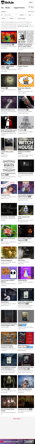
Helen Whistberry (22, 350)
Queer (11, 18)
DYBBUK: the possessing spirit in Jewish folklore (25, 45)
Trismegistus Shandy (23, 221)
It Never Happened (6, 260)
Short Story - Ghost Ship (8, 217)
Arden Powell (4, 392)
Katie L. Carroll (21, 328)
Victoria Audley (4, 327)
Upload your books (23, 26)
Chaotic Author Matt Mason (25, 307)
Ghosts (3, 88)
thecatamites (4, 48)
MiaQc (19, 243)
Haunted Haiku (5, 195)
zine (30, 15)
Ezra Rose (20, 49)
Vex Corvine (21, 412)
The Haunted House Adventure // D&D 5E (7, 346)
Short (3, 18)
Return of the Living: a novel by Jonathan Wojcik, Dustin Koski (9, 131)
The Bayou (4, 389)
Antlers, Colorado (23, 66)
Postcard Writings (6, 44)
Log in (30, 2)
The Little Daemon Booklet (25, 173)
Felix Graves (21, 263)
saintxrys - (20, 283)
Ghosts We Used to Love (8, 110)
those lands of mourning (8, 238)
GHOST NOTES (22, 280)
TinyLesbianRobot (22, 133)
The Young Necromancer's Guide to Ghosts (25, 195)
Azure (2, 91)
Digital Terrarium (5, 198)
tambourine (4, 156)
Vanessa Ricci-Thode (23, 200)
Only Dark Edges (22, 324)
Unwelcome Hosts (23, 409)
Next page (16, 418)
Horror (22, 15)
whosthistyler (4, 113)
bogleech (3, 134)
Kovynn (20, 176)
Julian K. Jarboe (22, 93)
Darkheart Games (5, 178)
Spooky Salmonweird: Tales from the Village (25, 368)
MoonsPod (3, 350)
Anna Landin (4, 71)
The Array (21, 130)
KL (1, 414)
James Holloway (22, 156)
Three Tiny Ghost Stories (25, 389)
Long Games (21, 392)
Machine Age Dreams (23, 113)
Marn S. (20, 69)
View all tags (21, 18)
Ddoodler (3, 220)
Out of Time (21, 260)
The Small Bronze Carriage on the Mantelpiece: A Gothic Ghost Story (8, 369)
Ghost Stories (5, 302)
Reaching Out (22, 110)
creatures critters (5, 243)
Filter (31, 7)
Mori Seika (3, 285)
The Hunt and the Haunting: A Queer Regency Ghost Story (9, 325)
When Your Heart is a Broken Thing (24, 346)
